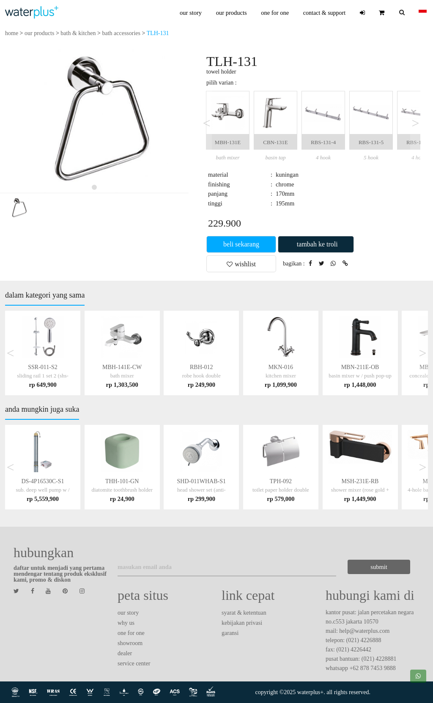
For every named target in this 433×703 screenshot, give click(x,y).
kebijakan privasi (242, 623)
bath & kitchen (78, 33)
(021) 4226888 (363, 640)
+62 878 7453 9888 (372, 668)
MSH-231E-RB (360, 489)
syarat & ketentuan (244, 613)
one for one (275, 12)
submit (378, 566)
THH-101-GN (121, 489)
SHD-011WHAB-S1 (201, 489)
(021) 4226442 (353, 649)
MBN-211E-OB (360, 375)
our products (231, 12)
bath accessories (121, 33)
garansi (230, 633)
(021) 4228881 (379, 659)
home (11, 33)
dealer (125, 653)
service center (134, 663)
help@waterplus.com (364, 631)
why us (126, 623)
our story (191, 12)
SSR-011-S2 (43, 375)
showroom (130, 643)
